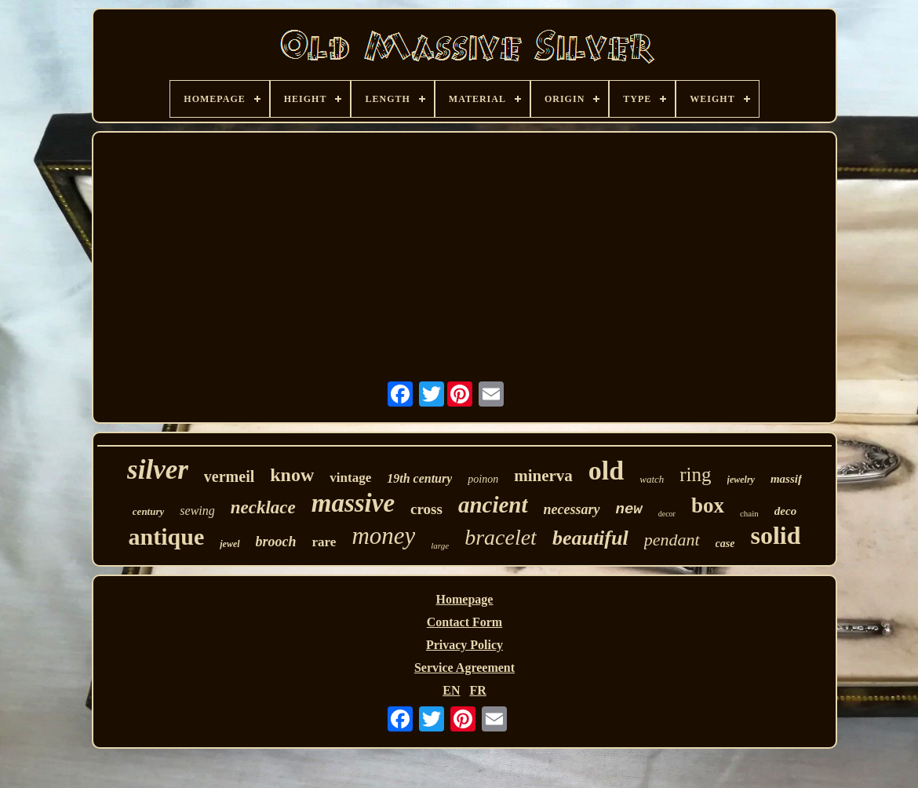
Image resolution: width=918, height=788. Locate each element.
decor (667, 513)
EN (451, 690)
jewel (229, 543)
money (383, 535)
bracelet (500, 537)
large (440, 545)
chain (749, 513)
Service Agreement (464, 667)
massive (353, 503)
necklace (263, 507)
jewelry (741, 479)
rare (324, 541)
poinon (483, 479)
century (148, 511)
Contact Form (464, 622)
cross (426, 509)
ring (695, 474)
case (725, 543)
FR (477, 690)
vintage (350, 477)
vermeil (229, 476)
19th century (419, 478)
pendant (672, 539)
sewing (197, 510)
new (629, 509)
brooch (276, 541)
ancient (493, 504)
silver (157, 469)
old (606, 470)
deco (785, 511)
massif (786, 478)
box (707, 505)
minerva (543, 475)
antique (167, 536)
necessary (572, 509)
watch (651, 479)
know (292, 475)
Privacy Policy (464, 644)
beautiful (590, 538)
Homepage (465, 599)
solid (775, 535)
